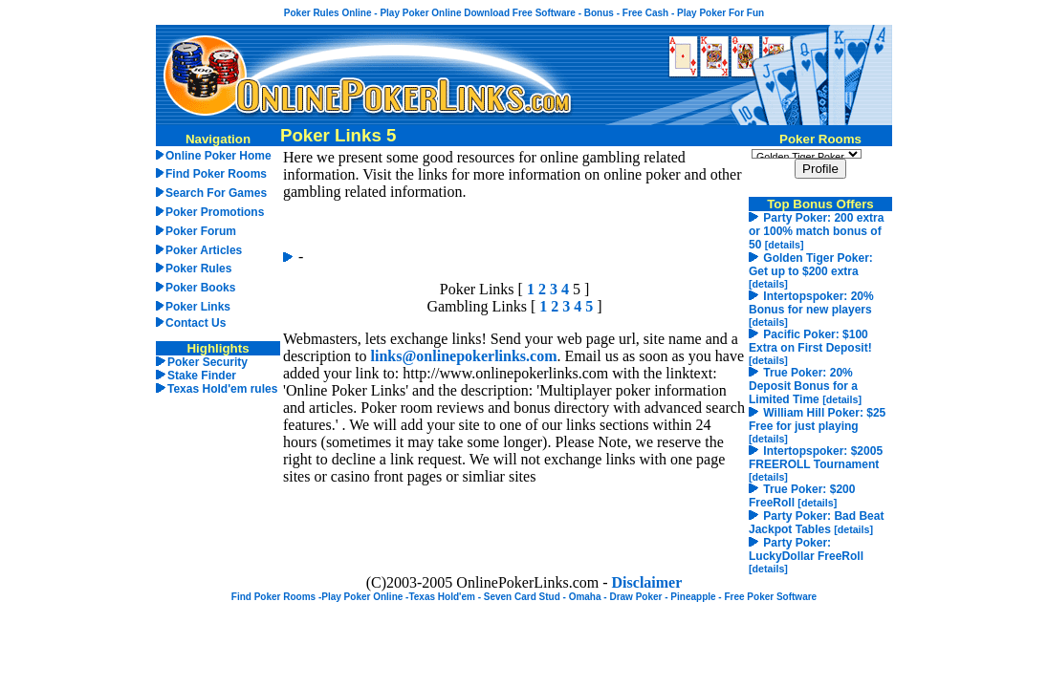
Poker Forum (200, 231)
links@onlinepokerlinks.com (464, 356)
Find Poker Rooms (216, 174)
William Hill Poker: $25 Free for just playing (817, 419)
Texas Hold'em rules (222, 389)
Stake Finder (201, 375)
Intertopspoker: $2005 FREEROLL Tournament (816, 457)
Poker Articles (203, 250)
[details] (784, 244)
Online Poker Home (218, 155)
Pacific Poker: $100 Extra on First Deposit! (810, 341)
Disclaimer (647, 582)
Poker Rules (198, 268)
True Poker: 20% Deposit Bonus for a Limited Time (803, 386)
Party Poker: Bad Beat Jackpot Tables (816, 522)
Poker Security (207, 362)
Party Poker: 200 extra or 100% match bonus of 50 (816, 231)
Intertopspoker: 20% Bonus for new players (811, 303)
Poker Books (200, 287)
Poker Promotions (214, 212)
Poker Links (197, 306)
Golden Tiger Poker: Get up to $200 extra (811, 264)
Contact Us (195, 323)
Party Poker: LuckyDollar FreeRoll (806, 549)
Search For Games (216, 193)
